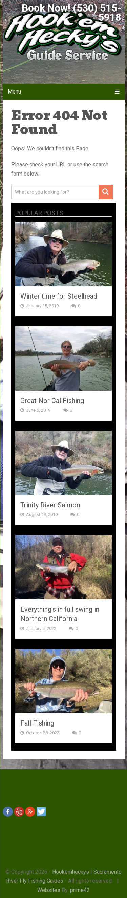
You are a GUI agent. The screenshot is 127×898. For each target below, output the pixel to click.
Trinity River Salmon (50, 505)
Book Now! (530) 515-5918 (71, 12)
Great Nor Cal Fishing (52, 400)
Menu (14, 91)
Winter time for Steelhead (58, 296)
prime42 (80, 890)
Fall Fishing (37, 723)
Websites (48, 890)
